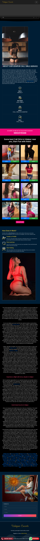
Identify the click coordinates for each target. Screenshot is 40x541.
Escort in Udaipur (15, 453)
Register (15, 161)
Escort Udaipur (26, 456)
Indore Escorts (17, 384)
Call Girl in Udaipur (15, 459)
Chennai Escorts (15, 324)
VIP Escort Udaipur (7, 456)
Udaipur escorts (13, 348)
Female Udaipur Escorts (9, 461)
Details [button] (6, 161)
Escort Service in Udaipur (21, 461)
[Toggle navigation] (36, 2)
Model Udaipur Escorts (26, 463)
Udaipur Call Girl (20, 457)
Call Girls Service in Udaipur (14, 463)
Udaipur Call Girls (30, 81)
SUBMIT (20, 515)
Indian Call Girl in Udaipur (8, 455)
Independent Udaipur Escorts (21, 455)
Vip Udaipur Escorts (24, 459)
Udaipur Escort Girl (26, 465)
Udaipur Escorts (23, 453)
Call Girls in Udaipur (13, 350)
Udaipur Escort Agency (30, 460)
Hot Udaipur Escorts (17, 465)
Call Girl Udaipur (12, 460)
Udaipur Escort (6, 453)
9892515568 (20, 133)
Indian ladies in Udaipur (28, 464)
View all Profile (20, 222)
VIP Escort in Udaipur (17, 456)
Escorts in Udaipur (32, 453)
